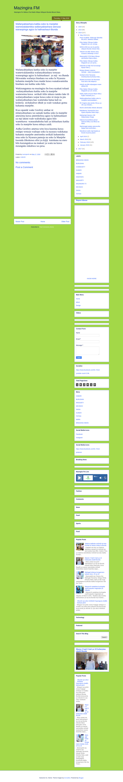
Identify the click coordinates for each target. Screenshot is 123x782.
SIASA (78, 190)
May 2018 (83, 35)
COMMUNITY (80, 167)
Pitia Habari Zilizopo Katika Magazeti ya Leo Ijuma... (89, 62)
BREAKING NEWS (82, 160)
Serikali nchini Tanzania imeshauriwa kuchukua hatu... (90, 76)
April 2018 (83, 136)
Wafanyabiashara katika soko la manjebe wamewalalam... (90, 99)
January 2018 (84, 145)
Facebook (79, 434)
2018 (80, 32)
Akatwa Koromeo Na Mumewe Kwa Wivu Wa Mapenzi (90, 80)
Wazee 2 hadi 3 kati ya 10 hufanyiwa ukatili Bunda (93, 559)
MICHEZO (79, 187)
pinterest (79, 452)
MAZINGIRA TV (81, 184)
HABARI (23, 157)
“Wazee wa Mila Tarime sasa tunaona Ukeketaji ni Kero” (89, 52)
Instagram (79, 437)
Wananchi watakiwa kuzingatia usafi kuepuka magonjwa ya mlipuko (95, 588)
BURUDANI (80, 163)
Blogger (81, 778)
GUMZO (79, 170)
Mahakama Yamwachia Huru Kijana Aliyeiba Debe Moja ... (90, 111)
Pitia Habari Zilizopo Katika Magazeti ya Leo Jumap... (89, 43)
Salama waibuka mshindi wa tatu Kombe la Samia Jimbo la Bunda (95, 544)
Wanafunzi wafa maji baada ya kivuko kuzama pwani (90, 132)
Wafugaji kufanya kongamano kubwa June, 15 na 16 (94, 573)
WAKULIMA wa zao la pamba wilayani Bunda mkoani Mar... (90, 48)
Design (78, 305)
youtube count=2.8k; (82, 373)
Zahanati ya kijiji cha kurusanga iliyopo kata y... (90, 66)
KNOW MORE (91, 278)
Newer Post (20, 221)
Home (43, 221)
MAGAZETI (80, 180)
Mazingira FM (27, 8)
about (78, 302)
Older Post (65, 221)
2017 (80, 149)
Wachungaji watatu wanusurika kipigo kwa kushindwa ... (90, 127)
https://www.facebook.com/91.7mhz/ (88, 370)
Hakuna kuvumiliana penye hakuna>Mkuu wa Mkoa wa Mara (89, 121)
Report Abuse (81, 200)
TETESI (78, 194)
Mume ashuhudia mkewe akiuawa (91, 108)
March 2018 (84, 139)
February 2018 (85, 142)
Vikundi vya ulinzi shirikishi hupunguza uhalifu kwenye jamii (82, 682)
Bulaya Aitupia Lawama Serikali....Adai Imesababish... (90, 71)
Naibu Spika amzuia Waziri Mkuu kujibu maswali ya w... (90, 94)
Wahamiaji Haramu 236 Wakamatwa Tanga (87, 116)
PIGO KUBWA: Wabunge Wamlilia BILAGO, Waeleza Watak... (91, 38)
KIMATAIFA (80, 177)
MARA (78, 419)
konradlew (67, 778)
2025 (80, 27)
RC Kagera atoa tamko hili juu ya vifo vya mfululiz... (90, 104)
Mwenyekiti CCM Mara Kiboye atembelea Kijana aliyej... (90, 57)
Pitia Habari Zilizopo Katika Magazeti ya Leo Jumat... (89, 90)
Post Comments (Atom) (46, 227)
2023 (80, 30)
